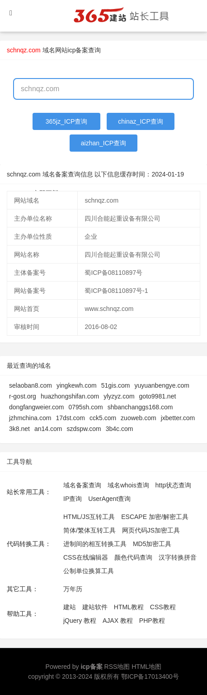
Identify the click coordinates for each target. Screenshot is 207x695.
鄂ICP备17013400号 (150, 676)
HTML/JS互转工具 (89, 516)
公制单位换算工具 (88, 571)
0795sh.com (85, 407)
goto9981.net (157, 396)
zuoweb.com (138, 418)
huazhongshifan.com (70, 396)
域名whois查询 (128, 485)
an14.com (48, 428)
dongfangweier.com (36, 407)
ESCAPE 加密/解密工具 (154, 516)
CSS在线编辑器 (85, 557)
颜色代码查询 (133, 557)
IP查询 (72, 498)
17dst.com (70, 418)
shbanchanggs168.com (140, 407)
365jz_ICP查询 (67, 121)
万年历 (72, 589)
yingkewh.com (76, 385)
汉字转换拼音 (178, 557)
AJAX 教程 (118, 620)
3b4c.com (119, 428)
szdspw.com (83, 428)
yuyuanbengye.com (161, 385)
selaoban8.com (30, 385)
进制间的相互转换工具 (95, 543)
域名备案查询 (82, 485)
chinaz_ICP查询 (140, 121)
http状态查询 (173, 485)
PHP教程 (152, 620)
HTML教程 (129, 607)
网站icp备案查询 (78, 50)
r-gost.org (22, 396)
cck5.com (102, 418)
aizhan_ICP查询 (103, 143)
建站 (69, 607)
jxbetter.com (178, 418)
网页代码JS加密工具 (151, 530)
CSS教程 (163, 607)
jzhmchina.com (30, 418)
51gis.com (115, 385)
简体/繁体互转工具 (89, 530)
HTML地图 (146, 666)
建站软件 (95, 607)
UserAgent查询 (109, 498)
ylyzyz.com (119, 396)
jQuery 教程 (79, 620)
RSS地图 (117, 666)
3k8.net (19, 428)
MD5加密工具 (152, 543)
